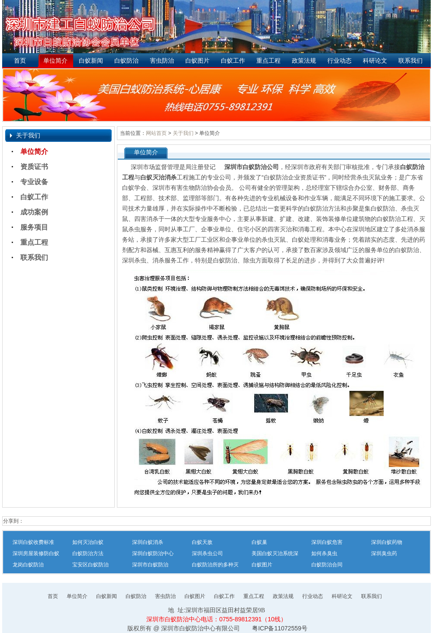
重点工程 (268, 61)
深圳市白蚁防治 (150, 565)
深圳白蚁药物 (386, 542)
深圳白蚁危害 (327, 542)
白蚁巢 (259, 542)
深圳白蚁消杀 (147, 542)
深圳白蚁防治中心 (153, 553)
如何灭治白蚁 (87, 542)
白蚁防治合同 (327, 565)
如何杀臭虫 (324, 553)
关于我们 (183, 133)
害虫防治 (162, 61)
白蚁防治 (126, 61)
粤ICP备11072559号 (279, 628)
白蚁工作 (233, 61)
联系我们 (410, 61)
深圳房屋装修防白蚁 (36, 553)
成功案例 (34, 212)
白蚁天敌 (202, 542)
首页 (20, 61)
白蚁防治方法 (87, 553)
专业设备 (34, 181)
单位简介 (55, 61)
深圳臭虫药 (384, 553)
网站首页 (156, 133)
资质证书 (34, 166)
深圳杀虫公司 (207, 553)
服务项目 (34, 227)
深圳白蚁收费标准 (33, 542)
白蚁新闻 (91, 61)
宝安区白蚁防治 (90, 565)
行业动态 (339, 61)
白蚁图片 (197, 61)
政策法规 (304, 61)
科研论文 (375, 61)
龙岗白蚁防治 (28, 565)
